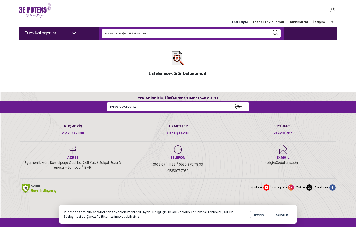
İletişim (319, 22)
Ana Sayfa (239, 22)
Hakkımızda (298, 22)
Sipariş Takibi (178, 133)
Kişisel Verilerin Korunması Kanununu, (195, 212)
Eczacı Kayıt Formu (268, 22)
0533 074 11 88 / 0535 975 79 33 (178, 164)
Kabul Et (282, 215)
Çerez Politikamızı (100, 216)
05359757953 (177, 171)
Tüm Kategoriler (50, 33)
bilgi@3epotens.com (283, 162)
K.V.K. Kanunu (73, 133)
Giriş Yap (330, 9)
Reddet (260, 215)
